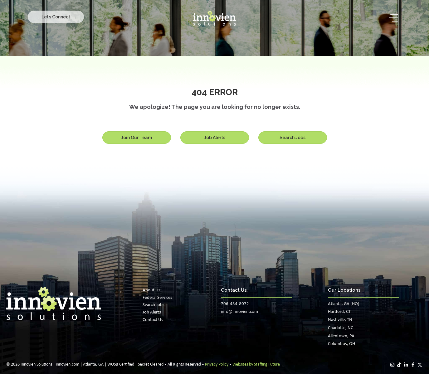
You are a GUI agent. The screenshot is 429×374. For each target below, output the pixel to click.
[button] (56, 17)
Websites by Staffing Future (256, 364)
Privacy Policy (216, 364)
